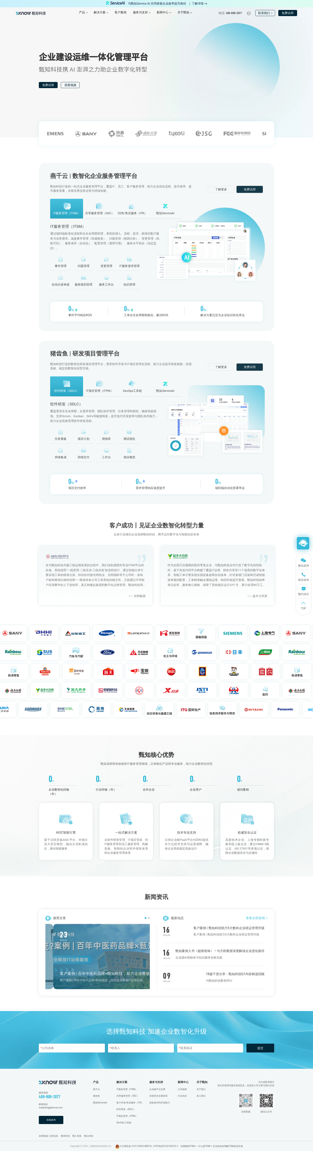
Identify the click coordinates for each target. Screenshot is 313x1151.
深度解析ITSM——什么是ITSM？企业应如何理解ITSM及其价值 (211, 1146)
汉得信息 (53, 1136)
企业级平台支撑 (157, 1089)
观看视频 (70, 85)
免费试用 (287, 13)
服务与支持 (156, 1082)
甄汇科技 (76, 1136)
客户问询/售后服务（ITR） (129, 1102)
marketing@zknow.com (51, 1107)
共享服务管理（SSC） (127, 1096)
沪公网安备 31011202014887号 (136, 1146)
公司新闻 (182, 1089)
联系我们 (265, 13)
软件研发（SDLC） (126, 1109)
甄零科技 (65, 1136)
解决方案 (121, 1082)
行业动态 (182, 1096)
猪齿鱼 (96, 1096)
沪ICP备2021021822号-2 (165, 1146)
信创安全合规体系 (158, 1096)
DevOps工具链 (123, 1122)
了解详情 (199, 3)
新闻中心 (183, 1082)
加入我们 (201, 1096)
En (248, 13)
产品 (96, 1082)
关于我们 (201, 1089)
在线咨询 (51, 1120)
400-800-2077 (49, 1096)
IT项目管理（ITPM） (126, 1116)
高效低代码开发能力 (159, 1102)
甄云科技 (88, 1136)
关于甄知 (202, 1082)
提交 (260, 1048)
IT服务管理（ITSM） (126, 1089)
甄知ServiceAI (100, 1102)
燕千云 (96, 1089)
